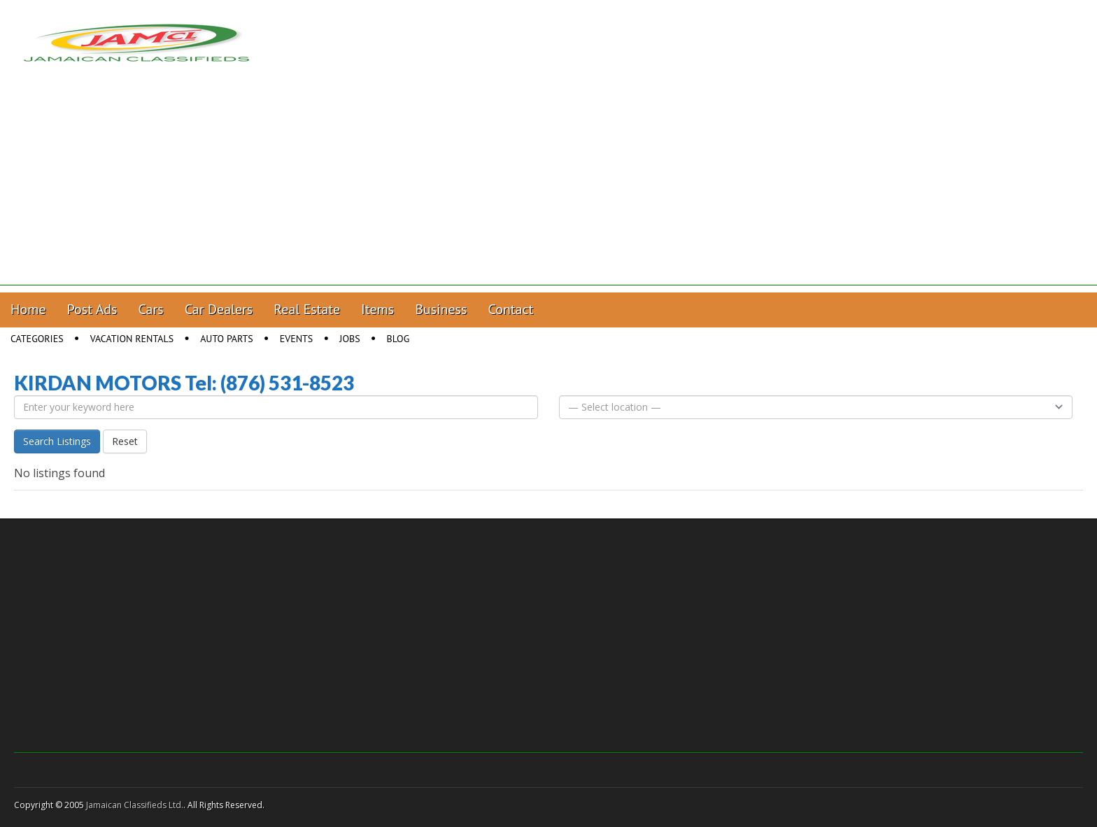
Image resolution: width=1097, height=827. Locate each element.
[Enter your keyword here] (276, 407)
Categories (37, 338)
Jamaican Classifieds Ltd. (134, 805)
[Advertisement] (548, 187)
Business (441, 309)
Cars (151, 309)
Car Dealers (219, 309)
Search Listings (57, 441)
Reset (125, 441)
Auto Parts (226, 338)
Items (377, 309)
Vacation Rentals (132, 338)
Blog (398, 338)
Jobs (349, 338)
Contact (510, 309)
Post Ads (92, 309)
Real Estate (307, 309)
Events (296, 338)
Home (28, 309)
